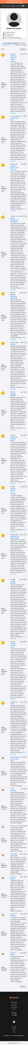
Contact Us (14, 1009)
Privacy (14, 1031)
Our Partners (14, 1003)
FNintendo (3, 774)
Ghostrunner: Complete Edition (14, 438)
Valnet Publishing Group (19, 1035)
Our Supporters (14, 1007)
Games (7, 6)
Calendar (13, 6)
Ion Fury (17, 826)
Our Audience (14, 1005)
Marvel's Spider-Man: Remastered (13, 296)
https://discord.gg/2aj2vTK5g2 (14, 2)
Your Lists (18, 6)
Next (23, 49)
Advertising (14, 1026)
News (4, 6)
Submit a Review (14, 1002)
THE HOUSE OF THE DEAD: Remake (14, 536)
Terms (14, 1030)
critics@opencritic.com (8, 45)
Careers (14, 1028)
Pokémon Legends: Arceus (13, 645)
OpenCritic (6, 1035)
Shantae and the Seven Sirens (14, 758)
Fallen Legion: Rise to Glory (14, 118)
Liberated (13, 790)
